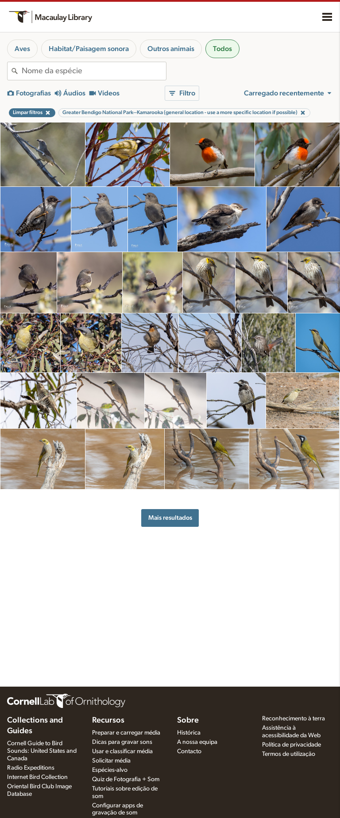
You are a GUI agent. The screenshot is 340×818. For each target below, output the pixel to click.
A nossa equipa (197, 742)
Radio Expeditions (30, 768)
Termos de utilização (288, 754)
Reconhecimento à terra (293, 718)
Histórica (189, 733)
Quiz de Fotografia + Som (125, 779)
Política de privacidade (291, 745)
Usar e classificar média (122, 751)
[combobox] (94, 71)
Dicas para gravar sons (122, 742)
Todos (222, 48)
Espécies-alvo (110, 770)
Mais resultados (170, 517)
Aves (22, 48)
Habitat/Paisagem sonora (89, 48)
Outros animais (170, 48)
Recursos (108, 720)
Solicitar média (111, 761)
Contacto (189, 751)
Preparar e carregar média (126, 733)
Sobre (188, 720)
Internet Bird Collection (37, 777)
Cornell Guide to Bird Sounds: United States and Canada (42, 751)
